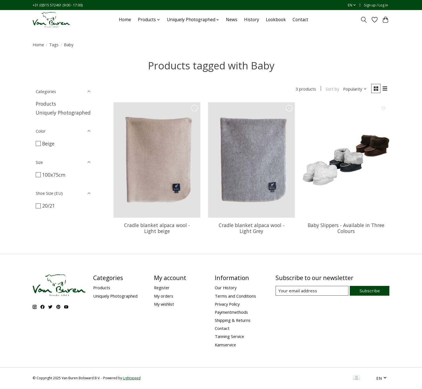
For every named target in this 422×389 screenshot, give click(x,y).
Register (162, 288)
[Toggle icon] (364, 20)
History (251, 20)
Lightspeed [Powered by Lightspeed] (132, 378)
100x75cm (54, 174)
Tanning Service (229, 337)
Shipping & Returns (232, 321)
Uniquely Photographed (63, 112)
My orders (163, 296)
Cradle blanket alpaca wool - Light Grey (251, 228)
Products (46, 103)
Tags (54, 44)
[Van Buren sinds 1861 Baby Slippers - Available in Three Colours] (346, 160)
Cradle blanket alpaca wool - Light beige (157, 228)
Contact (300, 20)
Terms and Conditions (235, 296)
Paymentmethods (231, 312)
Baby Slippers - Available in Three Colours (346, 228)
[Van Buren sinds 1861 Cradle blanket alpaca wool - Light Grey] (251, 160)
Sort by (331, 89)
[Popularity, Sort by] (354, 89)
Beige (48, 143)
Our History (226, 288)
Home (125, 20)
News (231, 20)
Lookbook (276, 20)
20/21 (48, 205)
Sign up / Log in (376, 5)
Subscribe (370, 291)
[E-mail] (312, 291)
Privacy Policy (227, 304)
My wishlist (164, 304)
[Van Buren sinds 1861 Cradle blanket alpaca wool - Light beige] (157, 160)
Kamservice (225, 345)
